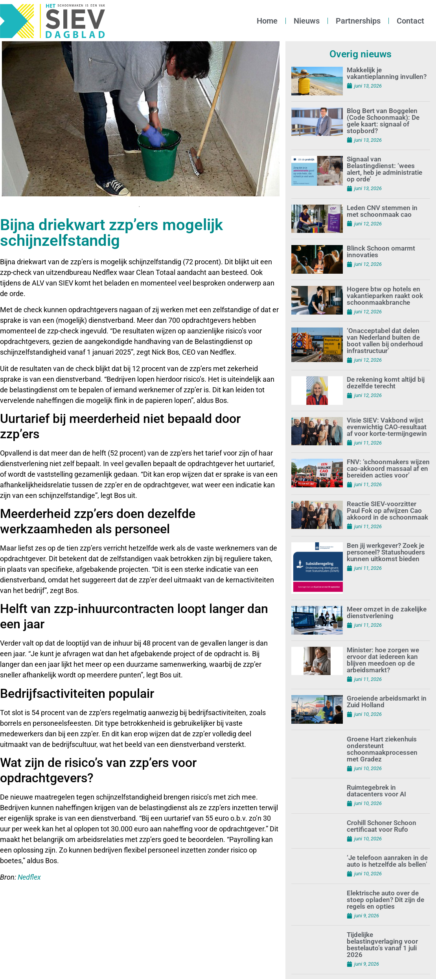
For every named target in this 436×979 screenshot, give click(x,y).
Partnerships (358, 21)
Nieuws (307, 21)
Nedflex (29, 877)
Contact (410, 21)
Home (267, 21)
